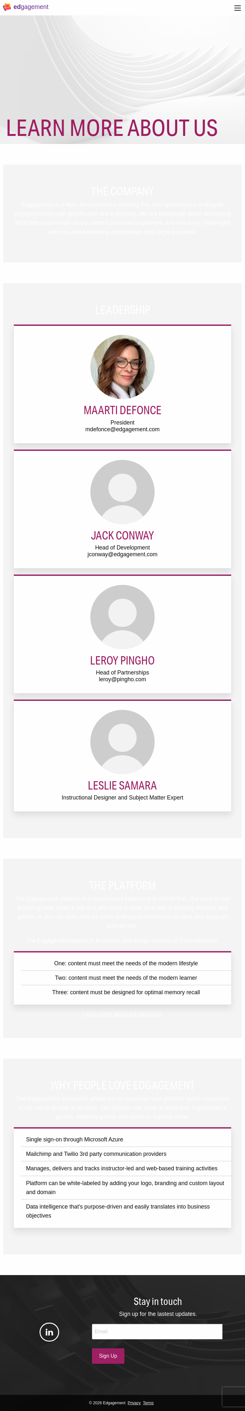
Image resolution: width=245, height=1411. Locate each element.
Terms (148, 1403)
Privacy (134, 1403)
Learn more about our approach (122, 1014)
